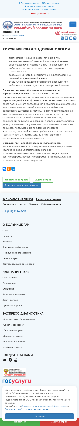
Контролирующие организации (19, 264)
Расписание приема (30, 3)
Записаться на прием (16, 179)
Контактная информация (15, 247)
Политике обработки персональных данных (28, 409)
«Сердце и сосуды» (13, 330)
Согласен (39, 416)
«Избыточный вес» (12, 347)
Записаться (20, 421)
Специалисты (10, 278)
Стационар (8, 289)
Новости (7, 236)
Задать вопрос (50, 10)
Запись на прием (51, 3)
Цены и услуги (10, 258)
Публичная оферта (12, 306)
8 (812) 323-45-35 (15, 211)
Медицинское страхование (17, 253)
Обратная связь (51, 204)
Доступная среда (40, 14)
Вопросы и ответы (14, 204)
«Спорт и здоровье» (13, 325)
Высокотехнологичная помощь (40, 6)
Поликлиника (9, 283)
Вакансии (7, 242)
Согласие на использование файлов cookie (44, 406)
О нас (6, 230)
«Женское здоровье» (14, 342)
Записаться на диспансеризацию (22, 185)
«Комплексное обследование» (19, 319)
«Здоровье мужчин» (13, 336)
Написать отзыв (32, 10)
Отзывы (33, 204)
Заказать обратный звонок (14, 35)
